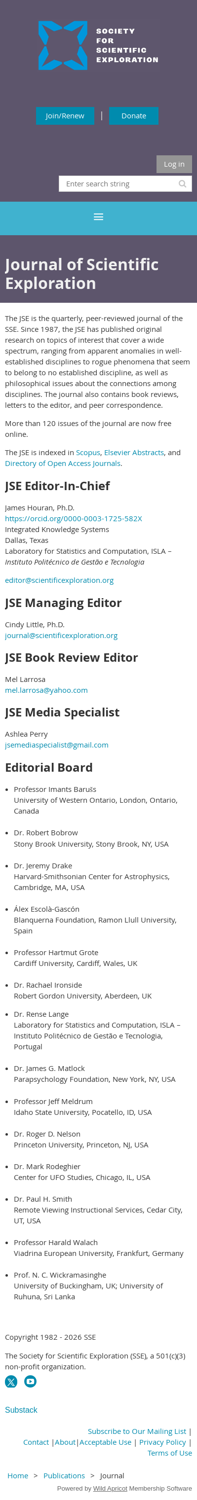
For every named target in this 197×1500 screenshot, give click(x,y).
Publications (64, 1475)
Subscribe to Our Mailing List (137, 1431)
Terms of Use (170, 1453)
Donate (133, 115)
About (65, 1442)
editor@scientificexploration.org (59, 580)
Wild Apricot (110, 1488)
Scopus (88, 452)
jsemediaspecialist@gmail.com (57, 745)
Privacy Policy (162, 1442)
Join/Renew (65, 115)
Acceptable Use (105, 1442)
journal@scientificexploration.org (61, 635)
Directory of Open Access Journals (62, 463)
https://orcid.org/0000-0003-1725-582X (73, 518)
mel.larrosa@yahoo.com (46, 690)
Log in (174, 164)
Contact (36, 1442)
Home (17, 1475)
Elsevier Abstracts (134, 452)
